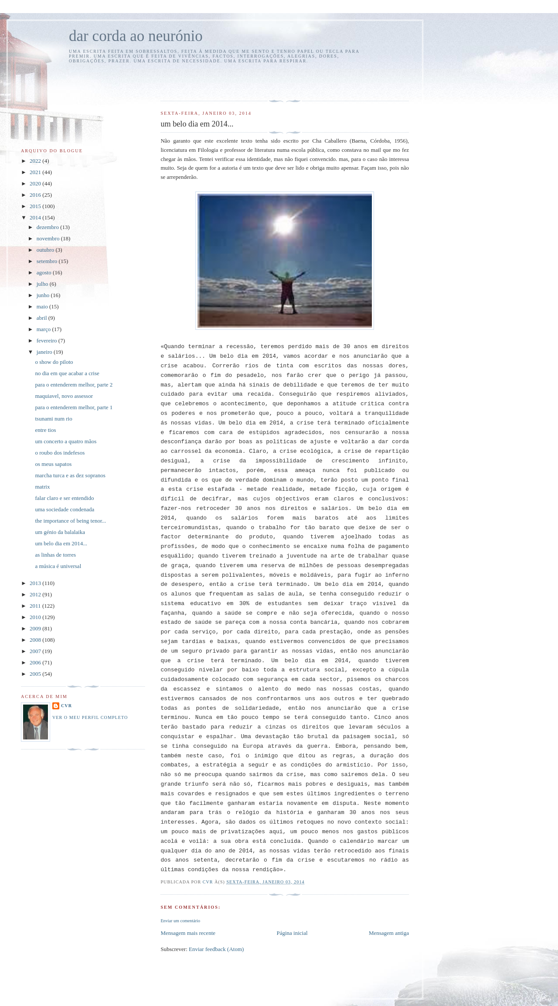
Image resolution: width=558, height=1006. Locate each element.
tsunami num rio (53, 418)
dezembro (49, 227)
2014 (36, 217)
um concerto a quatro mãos (65, 441)
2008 (36, 639)
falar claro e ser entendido (64, 498)
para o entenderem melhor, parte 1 (73, 407)
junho (44, 295)
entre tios (45, 430)
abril (42, 318)
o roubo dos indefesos (60, 452)
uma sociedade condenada (64, 509)
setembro (48, 261)
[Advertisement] (211, 81)
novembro (49, 238)
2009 (36, 628)
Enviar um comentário (180, 920)
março (44, 329)
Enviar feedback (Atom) (216, 949)
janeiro (45, 352)
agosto (45, 272)
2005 (36, 674)
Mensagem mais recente (187, 933)
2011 (36, 605)
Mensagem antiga (389, 933)
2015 (36, 206)
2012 (36, 594)
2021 (36, 172)
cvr (66, 705)
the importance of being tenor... (70, 520)
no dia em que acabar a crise (67, 373)
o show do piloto (54, 362)
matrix (42, 486)
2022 (36, 160)
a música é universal (58, 566)
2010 (36, 617)
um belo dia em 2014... (61, 543)
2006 (36, 662)
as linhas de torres (55, 554)
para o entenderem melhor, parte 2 (73, 384)
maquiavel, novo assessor (64, 396)
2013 (36, 583)
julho (43, 284)
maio (43, 306)
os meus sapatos (53, 464)
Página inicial (291, 933)
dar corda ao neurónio (136, 35)
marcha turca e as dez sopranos (70, 475)
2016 (36, 195)
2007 (36, 651)
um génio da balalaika (60, 532)
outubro (46, 249)
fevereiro (47, 340)
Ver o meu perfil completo (90, 717)
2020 (36, 183)
